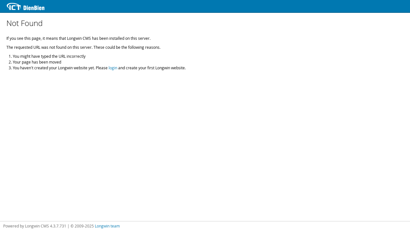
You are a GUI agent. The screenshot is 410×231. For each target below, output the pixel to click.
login (113, 67)
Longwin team (107, 225)
